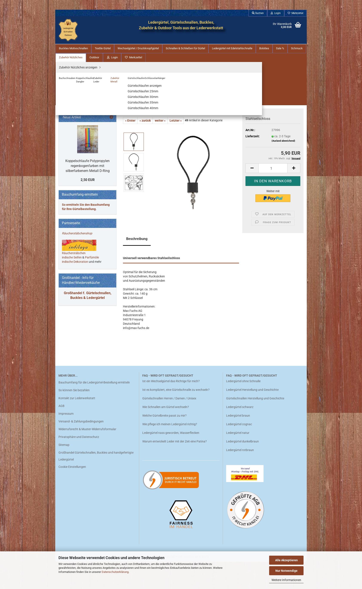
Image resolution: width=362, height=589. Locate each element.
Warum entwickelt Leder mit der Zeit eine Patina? (174, 468)
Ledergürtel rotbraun (240, 477)
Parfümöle (92, 337)
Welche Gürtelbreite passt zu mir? (164, 442)
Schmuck (68, 122)
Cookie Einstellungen (72, 494)
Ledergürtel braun (238, 442)
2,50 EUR (88, 260)
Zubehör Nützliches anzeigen (84, 138)
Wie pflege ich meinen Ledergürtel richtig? (169, 451)
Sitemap (63, 472)
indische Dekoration (75, 341)
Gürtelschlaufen (75, 170)
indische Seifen (72, 337)
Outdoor (67, 184)
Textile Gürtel (103, 48)
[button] (251, 118)
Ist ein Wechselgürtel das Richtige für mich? (171, 408)
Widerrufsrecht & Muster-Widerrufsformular (87, 456)
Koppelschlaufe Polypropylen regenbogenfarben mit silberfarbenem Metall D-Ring (87, 246)
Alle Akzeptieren (286, 560)
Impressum (66, 440)
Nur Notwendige (286, 570)
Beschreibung (136, 188)
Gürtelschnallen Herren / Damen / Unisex (169, 425)
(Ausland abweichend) (283, 90)
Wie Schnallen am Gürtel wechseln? (166, 434)
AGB (61, 433)
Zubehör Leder (74, 157)
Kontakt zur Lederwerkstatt (76, 425)
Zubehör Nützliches (74, 130)
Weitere (296, 48)
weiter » (160, 70)
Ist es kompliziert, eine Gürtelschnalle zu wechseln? (176, 417)
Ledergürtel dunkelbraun (242, 468)
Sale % (280, 48)
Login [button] (276, 13)
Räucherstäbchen (74, 333)
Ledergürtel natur (237, 460)
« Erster (130, 70)
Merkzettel (295, 13)
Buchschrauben (75, 144)
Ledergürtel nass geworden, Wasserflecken (170, 460)
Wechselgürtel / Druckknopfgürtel (138, 48)
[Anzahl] (272, 118)
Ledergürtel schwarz (239, 434)
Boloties (264, 48)
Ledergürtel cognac (239, 451)
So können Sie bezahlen (74, 417)
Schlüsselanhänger (77, 176)
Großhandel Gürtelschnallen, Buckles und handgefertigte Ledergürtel (95, 483)
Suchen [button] (258, 13)
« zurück (145, 70)
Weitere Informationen (286, 580)
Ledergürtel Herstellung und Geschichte (252, 417)
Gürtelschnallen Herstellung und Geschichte (255, 425)
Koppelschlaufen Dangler (81, 151)
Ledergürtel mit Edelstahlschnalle (232, 48)
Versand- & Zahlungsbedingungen (81, 448)
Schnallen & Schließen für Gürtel (185, 48)
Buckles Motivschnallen (73, 48)
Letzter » (176, 70)
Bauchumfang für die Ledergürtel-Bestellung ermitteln (94, 409)
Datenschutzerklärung (115, 572)
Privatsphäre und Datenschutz (78, 464)
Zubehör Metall (75, 163)
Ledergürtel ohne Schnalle (243, 408)
